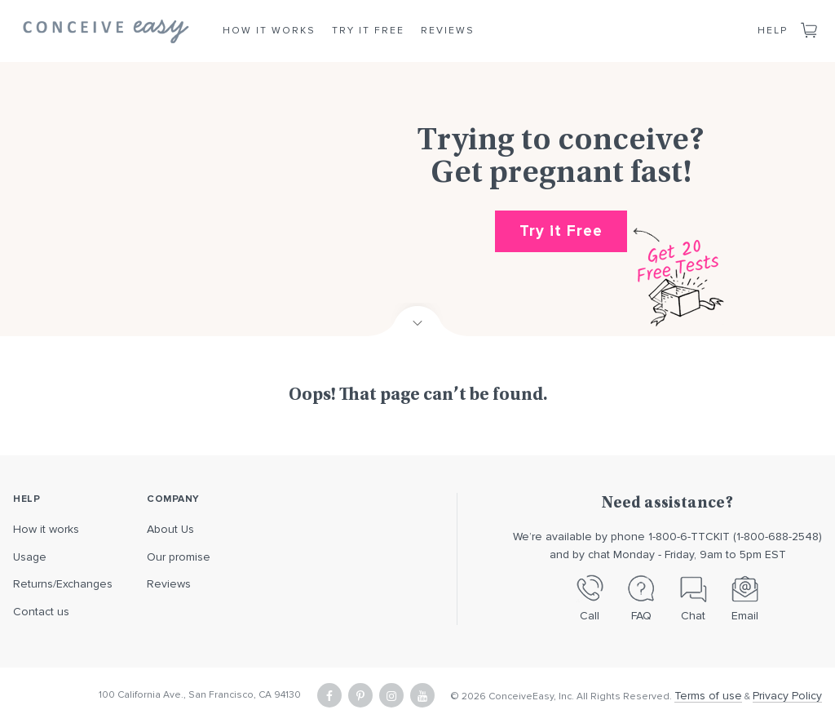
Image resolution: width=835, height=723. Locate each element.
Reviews (448, 30)
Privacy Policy (787, 696)
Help (773, 30)
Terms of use (708, 696)
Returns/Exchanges (63, 584)
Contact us (41, 612)
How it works (46, 529)
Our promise (178, 557)
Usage (29, 557)
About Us (170, 529)
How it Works (269, 30)
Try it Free (368, 30)
